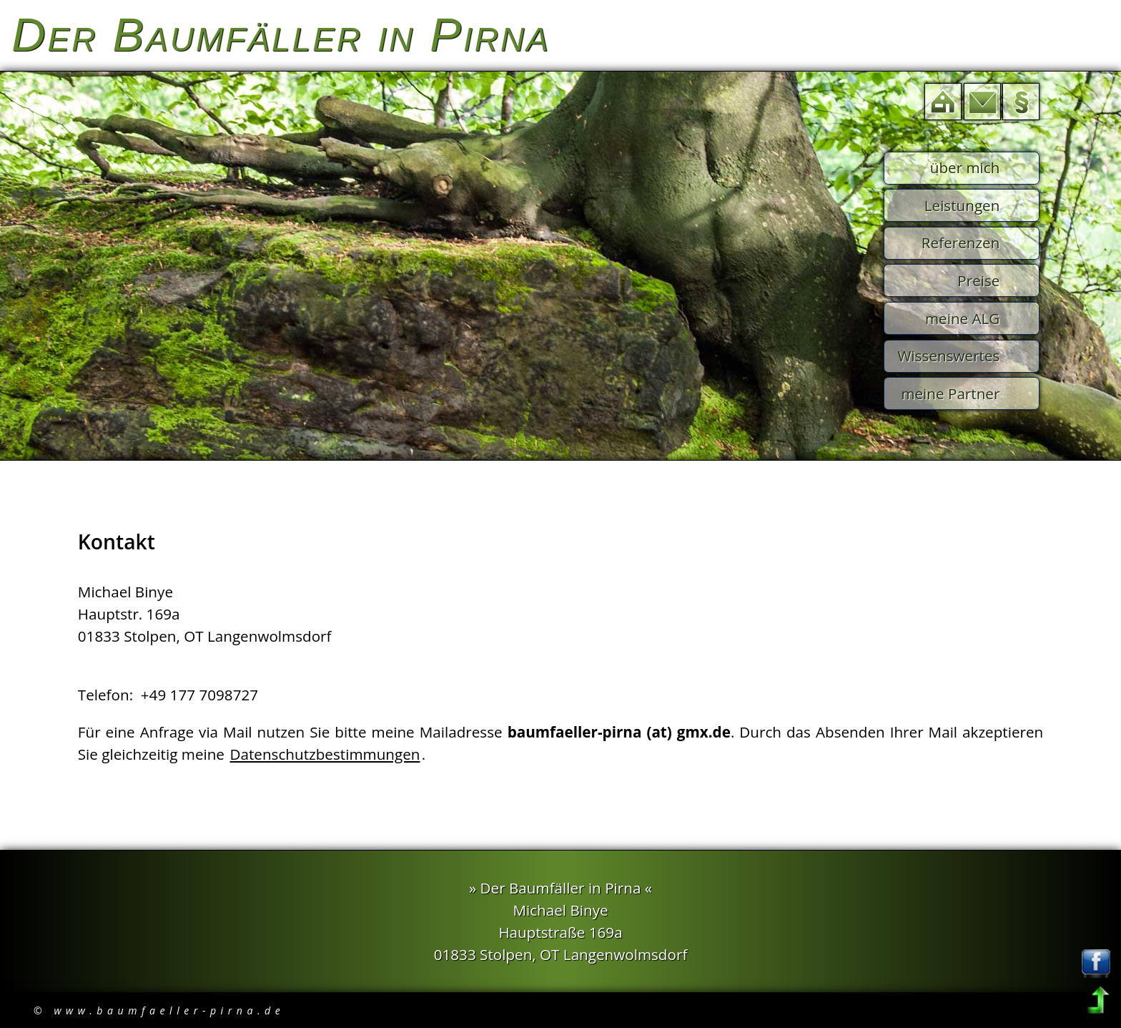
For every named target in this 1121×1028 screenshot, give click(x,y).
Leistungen (962, 205)
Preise (978, 280)
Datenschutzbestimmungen (325, 754)
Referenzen (961, 242)
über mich (965, 167)
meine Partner (950, 393)
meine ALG (962, 318)
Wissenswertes (948, 356)
